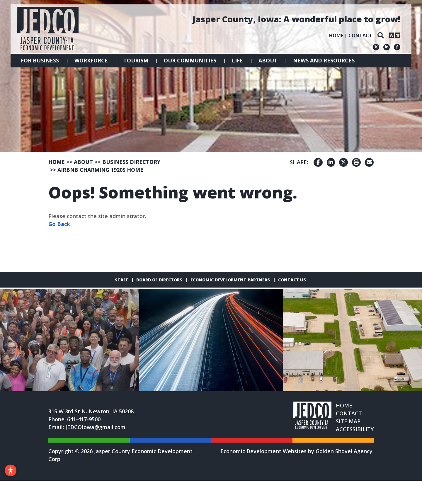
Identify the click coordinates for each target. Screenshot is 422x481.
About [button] (268, 60)
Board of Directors (159, 280)
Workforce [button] (91, 60)
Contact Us (292, 280)
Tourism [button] (135, 60)
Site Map (348, 421)
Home (336, 35)
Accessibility (355, 429)
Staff (121, 280)
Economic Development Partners (230, 280)
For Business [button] (40, 60)
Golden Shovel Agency (344, 451)
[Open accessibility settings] (10, 470)
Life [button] (237, 60)
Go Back (59, 223)
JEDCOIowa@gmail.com (95, 427)
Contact (360, 35)
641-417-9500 (84, 419)
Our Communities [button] (190, 60)
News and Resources (324, 60)
